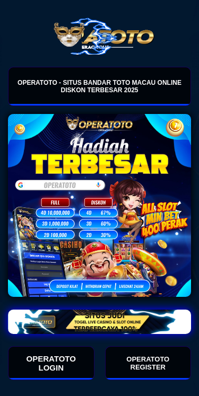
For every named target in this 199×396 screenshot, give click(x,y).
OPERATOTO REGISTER (147, 363)
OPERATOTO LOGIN (51, 363)
